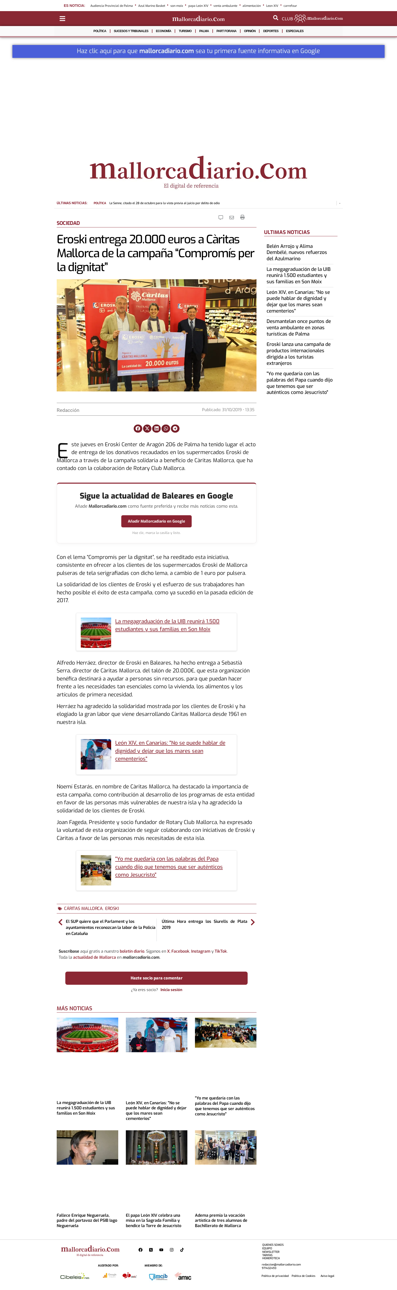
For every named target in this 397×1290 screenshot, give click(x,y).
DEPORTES (270, 31)
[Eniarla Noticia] (232, 217)
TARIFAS (267, 1255)
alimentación (252, 6)
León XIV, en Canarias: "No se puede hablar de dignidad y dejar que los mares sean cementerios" (170, 750)
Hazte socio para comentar (157, 978)
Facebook (180, 951)
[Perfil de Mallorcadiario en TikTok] (183, 1250)
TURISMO (185, 31)
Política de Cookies (303, 1276)
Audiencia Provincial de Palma (111, 6)
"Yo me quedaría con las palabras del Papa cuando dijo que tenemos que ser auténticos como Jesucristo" (169, 866)
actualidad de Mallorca (94, 957)
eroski (112, 908)
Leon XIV (272, 6)
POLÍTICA (99, 31)
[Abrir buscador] (275, 17)
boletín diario (132, 951)
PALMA (204, 31)
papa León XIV (198, 6)
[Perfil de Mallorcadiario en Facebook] (141, 1250)
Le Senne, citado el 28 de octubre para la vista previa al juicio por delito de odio (157, 203)
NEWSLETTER (271, 1252)
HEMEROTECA (271, 1258)
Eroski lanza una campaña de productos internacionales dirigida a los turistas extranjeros (299, 353)
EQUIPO (267, 1248)
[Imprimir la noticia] (242, 217)
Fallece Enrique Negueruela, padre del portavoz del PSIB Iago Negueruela (87, 1221)
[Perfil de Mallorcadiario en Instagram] (173, 1250)
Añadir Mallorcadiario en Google (156, 521)
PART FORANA (226, 31)
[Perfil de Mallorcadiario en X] (152, 1250)
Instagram (200, 951)
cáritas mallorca (83, 908)
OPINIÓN (250, 31)
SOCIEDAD (68, 223)
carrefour (290, 6)
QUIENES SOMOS (273, 1245)
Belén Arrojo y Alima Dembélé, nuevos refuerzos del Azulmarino (297, 252)
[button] (138, 429)
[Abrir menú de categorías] (62, 18)
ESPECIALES (295, 31)
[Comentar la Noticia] (222, 217)
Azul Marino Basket (151, 6)
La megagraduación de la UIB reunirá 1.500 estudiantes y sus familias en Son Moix (86, 1108)
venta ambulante (225, 6)
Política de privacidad (275, 1276)
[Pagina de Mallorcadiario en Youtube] (162, 1250)
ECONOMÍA (163, 31)
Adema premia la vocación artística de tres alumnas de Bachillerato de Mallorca (221, 1221)
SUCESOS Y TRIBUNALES (131, 31)
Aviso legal (327, 1276)
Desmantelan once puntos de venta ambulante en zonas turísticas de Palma (299, 327)
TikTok (221, 951)
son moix (176, 6)
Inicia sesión (171, 989)
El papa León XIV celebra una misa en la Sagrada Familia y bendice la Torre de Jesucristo (153, 1221)
